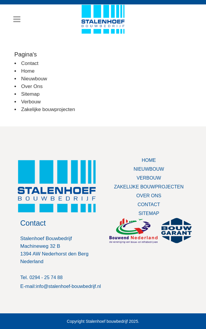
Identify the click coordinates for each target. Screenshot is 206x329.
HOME (149, 160)
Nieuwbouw (34, 79)
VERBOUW (149, 177)
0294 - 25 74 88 (46, 277)
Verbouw (31, 102)
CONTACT (148, 204)
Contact (30, 63)
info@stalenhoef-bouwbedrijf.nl (68, 286)
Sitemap (30, 94)
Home (28, 71)
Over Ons (32, 86)
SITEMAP (148, 213)
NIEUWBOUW (149, 169)
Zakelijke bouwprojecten (48, 109)
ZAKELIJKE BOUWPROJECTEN (149, 186)
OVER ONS (148, 195)
